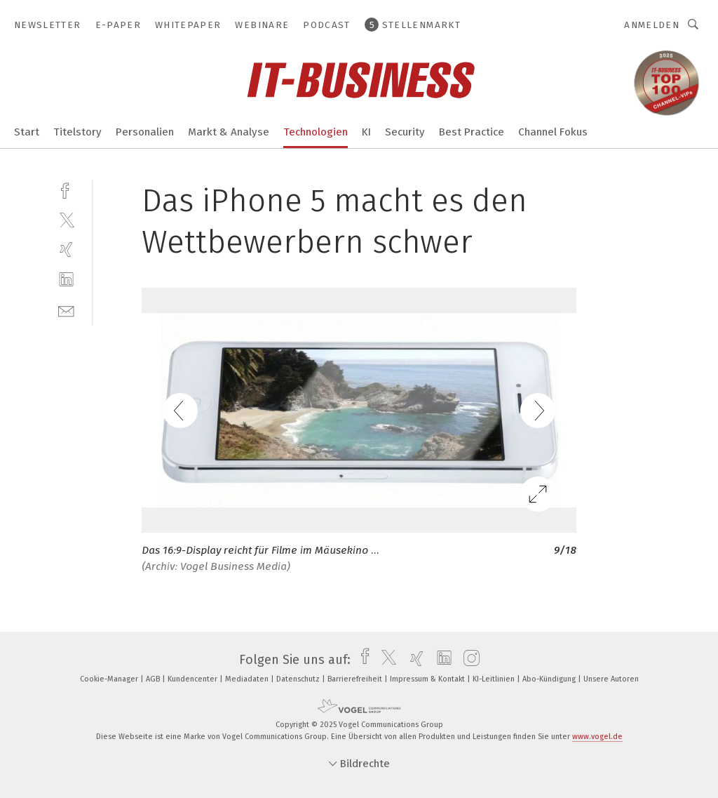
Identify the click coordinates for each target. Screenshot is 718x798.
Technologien (315, 132)
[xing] (66, 249)
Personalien (145, 132)
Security (405, 132)
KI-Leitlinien (495, 679)
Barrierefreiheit (355, 679)
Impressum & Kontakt (428, 679)
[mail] (66, 310)
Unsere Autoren (611, 679)
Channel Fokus (553, 132)
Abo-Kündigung (550, 679)
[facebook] (66, 189)
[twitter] (66, 219)
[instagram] (468, 659)
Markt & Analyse (228, 132)
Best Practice (471, 132)
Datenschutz (299, 679)
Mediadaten (248, 679)
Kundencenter (193, 679)
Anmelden (651, 25)
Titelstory (77, 132)
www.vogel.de (597, 736)
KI (366, 132)
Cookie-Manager (110, 679)
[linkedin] (66, 279)
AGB (154, 679)
